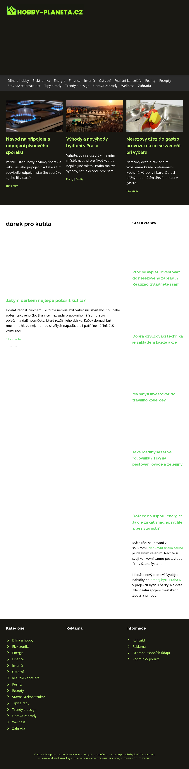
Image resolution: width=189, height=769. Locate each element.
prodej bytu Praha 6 (165, 580)
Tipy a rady (52, 85)
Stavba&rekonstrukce (24, 85)
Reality (150, 80)
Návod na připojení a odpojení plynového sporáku (28, 145)
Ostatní (105, 80)
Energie (59, 80)
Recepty (165, 80)
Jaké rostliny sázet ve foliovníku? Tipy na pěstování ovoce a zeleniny (157, 458)
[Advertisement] (94, 43)
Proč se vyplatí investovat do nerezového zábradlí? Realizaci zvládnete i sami (156, 278)
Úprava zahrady (105, 85)
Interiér (89, 80)
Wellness (127, 85)
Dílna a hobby (18, 80)
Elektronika (41, 80)
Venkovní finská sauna (166, 548)
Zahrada (144, 85)
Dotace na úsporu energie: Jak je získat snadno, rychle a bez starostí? (157, 522)
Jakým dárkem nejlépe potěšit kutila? (46, 300)
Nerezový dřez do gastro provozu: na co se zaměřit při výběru (153, 145)
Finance (74, 80)
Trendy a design (77, 85)
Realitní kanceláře (128, 80)
